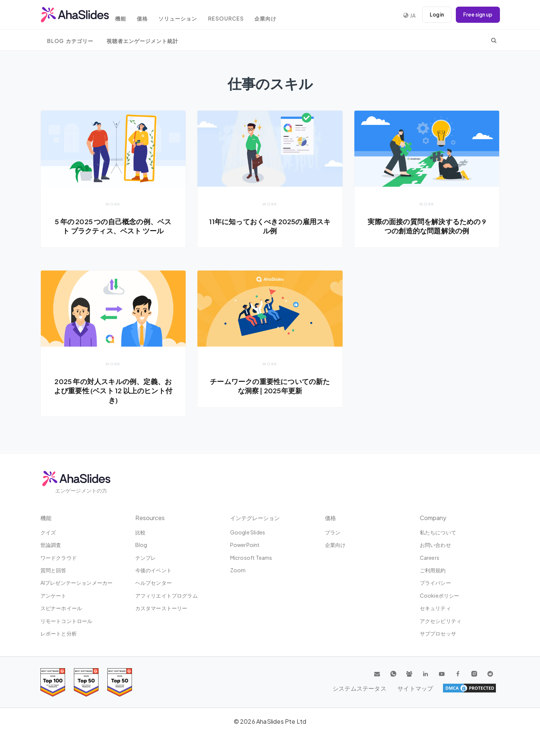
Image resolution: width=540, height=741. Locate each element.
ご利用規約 (433, 570)
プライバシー (435, 582)
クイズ (48, 532)
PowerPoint (245, 544)
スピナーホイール (61, 608)
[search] (494, 40)
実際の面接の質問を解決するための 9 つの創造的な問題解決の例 (427, 226)
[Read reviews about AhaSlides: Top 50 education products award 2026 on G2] (86, 682)
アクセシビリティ (441, 621)
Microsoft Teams (251, 557)
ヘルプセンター (153, 582)
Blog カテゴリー (70, 41)
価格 (151, 15)
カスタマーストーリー (161, 608)
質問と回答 (53, 570)
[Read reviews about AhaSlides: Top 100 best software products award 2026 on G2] (52, 682)
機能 (126, 15)
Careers (429, 557)
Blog (141, 544)
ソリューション (189, 15)
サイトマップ (478, 688)
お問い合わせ (435, 544)
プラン (333, 532)
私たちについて (438, 532)
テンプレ (145, 557)
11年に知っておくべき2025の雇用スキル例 (270, 226)
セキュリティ (435, 608)
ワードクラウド (58, 557)
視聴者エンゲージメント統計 (142, 41)
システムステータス (427, 688)
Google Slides (247, 532)
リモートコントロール (66, 621)
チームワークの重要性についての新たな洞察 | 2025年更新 (270, 386)
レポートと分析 (58, 633)
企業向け (281, 15)
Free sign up (476, 14)
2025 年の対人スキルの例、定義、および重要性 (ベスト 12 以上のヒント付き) (113, 391)
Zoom (238, 570)
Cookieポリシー (439, 595)
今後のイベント (153, 570)
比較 (140, 532)
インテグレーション (256, 518)
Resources (239, 15)
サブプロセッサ (438, 633)
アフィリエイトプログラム (166, 595)
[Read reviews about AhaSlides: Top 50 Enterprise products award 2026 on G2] (119, 682)
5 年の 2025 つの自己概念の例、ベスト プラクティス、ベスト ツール (113, 226)
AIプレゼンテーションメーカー (76, 582)
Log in (433, 14)
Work (113, 203)
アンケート (53, 595)
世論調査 (50, 544)
